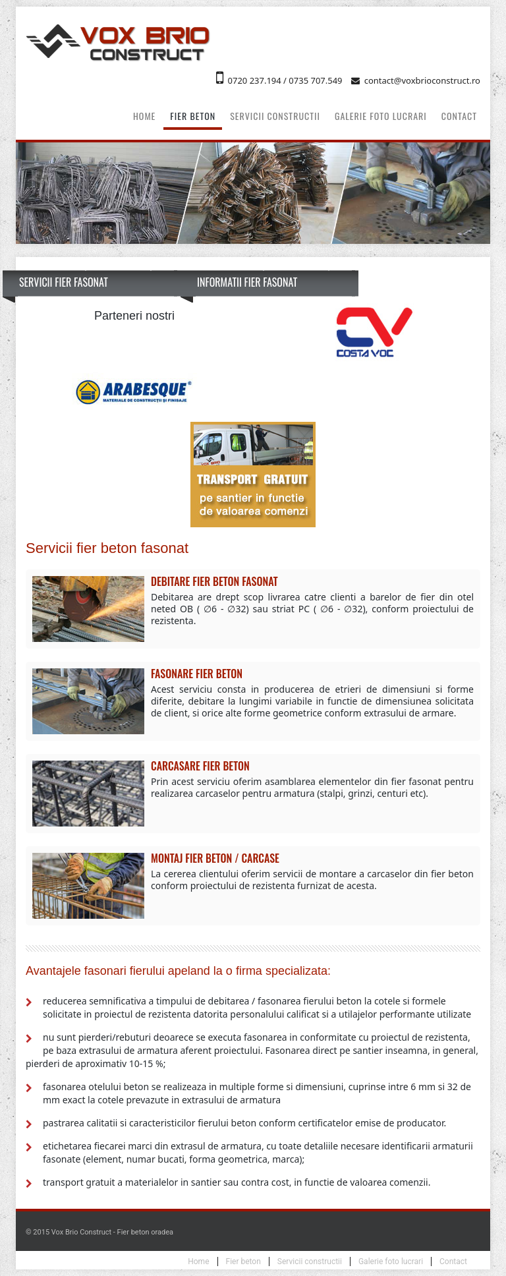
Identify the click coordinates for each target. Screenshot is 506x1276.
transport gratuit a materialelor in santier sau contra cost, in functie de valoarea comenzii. (236, 1182)
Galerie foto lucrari (381, 116)
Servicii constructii (275, 116)
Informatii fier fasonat (247, 282)
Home (144, 116)
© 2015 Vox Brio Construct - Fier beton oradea (99, 1232)
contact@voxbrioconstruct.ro (422, 80)
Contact (459, 116)
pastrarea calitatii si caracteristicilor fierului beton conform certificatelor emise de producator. (244, 1122)
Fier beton (192, 116)
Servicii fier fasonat (63, 282)
